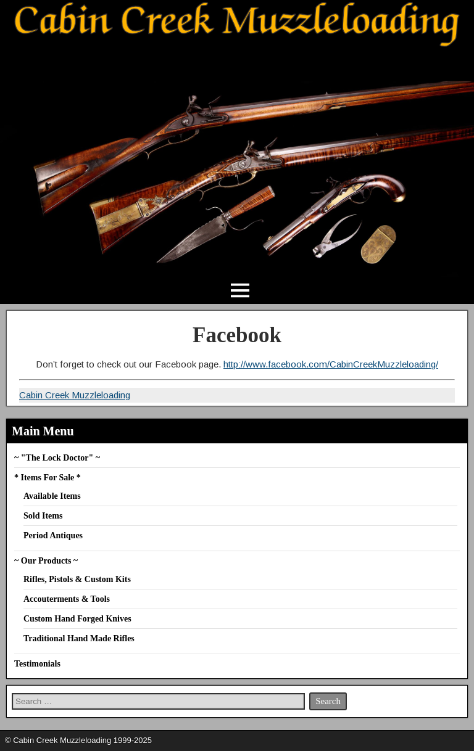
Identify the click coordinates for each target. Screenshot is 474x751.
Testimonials (37, 663)
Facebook (237, 335)
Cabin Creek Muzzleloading (74, 395)
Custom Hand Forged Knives (77, 618)
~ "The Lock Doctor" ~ (57, 457)
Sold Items (42, 515)
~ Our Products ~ (46, 560)
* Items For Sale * (47, 477)
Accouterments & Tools (66, 599)
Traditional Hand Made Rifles (79, 638)
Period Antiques (53, 535)
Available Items (52, 496)
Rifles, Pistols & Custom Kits (77, 579)
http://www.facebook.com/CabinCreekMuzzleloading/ (330, 364)
